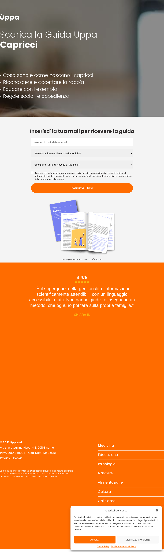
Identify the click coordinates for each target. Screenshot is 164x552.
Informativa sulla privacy (52, 179)
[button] (157, 510)
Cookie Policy (103, 546)
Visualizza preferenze (137, 539)
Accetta (94, 539)
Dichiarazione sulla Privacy (123, 546)
